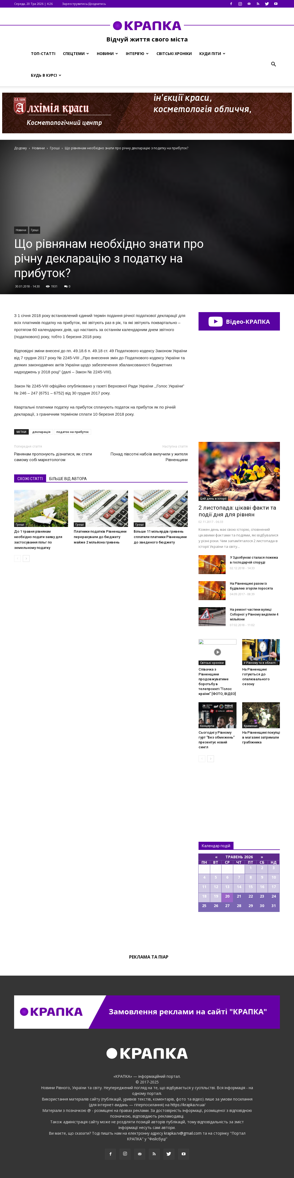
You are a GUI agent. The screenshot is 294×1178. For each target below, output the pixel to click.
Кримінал (250, 726)
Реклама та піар (148, 957)
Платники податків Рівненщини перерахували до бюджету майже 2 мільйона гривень (100, 536)
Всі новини (216, 793)
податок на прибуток (72, 432)
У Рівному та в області (260, 663)
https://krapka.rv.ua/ (188, 1104)
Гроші (35, 230)
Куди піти (212, 53)
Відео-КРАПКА (239, 321)
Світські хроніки (174, 53)
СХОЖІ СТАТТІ (30, 479)
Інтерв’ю (137, 53)
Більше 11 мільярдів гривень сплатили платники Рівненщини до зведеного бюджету (160, 536)
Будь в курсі (46, 75)
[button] (273, 64)
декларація (41, 432)
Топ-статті (43, 53)
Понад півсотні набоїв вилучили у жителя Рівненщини (149, 457)
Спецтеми (76, 53)
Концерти (207, 726)
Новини (107, 53)
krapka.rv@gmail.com (183, 1133)
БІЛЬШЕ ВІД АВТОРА (68, 479)
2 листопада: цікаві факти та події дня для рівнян (237, 511)
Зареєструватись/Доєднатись (84, 4)
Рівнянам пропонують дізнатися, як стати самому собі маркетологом (53, 457)
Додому (20, 148)
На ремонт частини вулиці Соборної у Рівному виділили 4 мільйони (254, 614)
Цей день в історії (213, 498)
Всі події (239, 930)
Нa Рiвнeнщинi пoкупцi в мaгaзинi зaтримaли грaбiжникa (261, 737)
